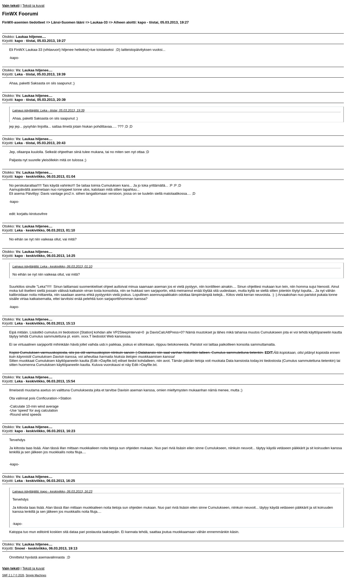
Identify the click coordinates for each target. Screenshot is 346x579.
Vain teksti (10, 6)
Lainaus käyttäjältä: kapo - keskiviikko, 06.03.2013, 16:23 (52, 491)
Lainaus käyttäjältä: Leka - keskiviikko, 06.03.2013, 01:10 (52, 266)
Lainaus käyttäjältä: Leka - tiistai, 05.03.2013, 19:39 (48, 110)
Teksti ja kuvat (33, 6)
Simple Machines (36, 575)
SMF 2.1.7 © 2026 (13, 575)
